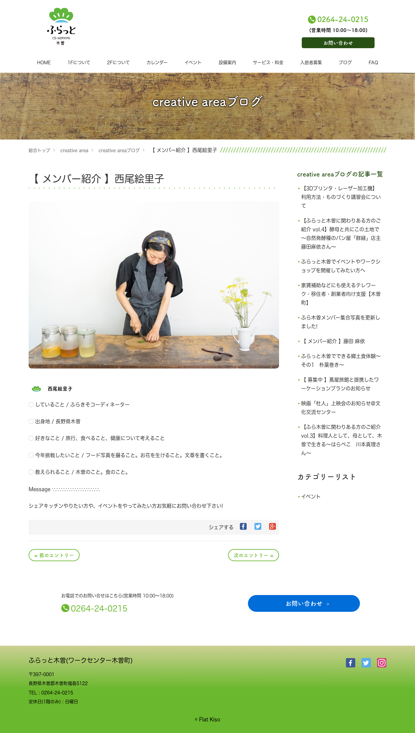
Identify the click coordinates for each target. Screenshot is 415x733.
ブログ (345, 62)
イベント (193, 62)
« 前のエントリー (54, 555)
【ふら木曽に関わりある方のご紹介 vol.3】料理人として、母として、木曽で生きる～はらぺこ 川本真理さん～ (340, 440)
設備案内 (227, 62)
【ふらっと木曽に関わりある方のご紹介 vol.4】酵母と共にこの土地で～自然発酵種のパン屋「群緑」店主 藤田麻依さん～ (340, 234)
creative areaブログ (119, 150)
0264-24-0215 (342, 18)
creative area (74, 150)
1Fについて (79, 62)
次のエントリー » (253, 555)
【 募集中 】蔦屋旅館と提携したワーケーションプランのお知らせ (340, 384)
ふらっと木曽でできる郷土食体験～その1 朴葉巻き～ (340, 360)
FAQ (373, 62)
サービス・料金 (268, 62)
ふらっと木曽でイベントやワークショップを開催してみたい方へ (340, 266)
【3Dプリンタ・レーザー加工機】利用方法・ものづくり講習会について (341, 197)
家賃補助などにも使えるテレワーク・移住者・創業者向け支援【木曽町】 (340, 294)
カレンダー (157, 62)
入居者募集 (311, 62)
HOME (44, 62)
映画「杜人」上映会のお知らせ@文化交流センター (340, 407)
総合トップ (39, 150)
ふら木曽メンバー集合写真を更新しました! (340, 321)
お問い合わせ (338, 42)
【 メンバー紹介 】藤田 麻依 (335, 341)
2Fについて (118, 62)
